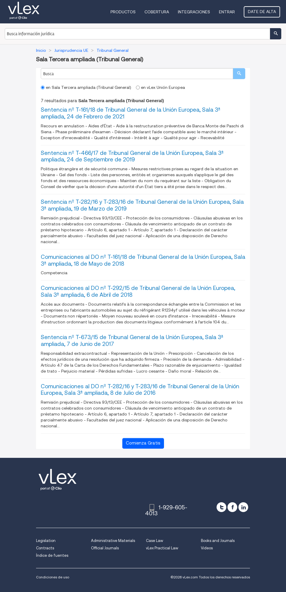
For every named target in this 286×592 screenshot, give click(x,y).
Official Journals (105, 548)
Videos (207, 548)
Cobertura (156, 11)
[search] (239, 73)
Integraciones (194, 11)
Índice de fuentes (52, 555)
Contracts (45, 548)
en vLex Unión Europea (160, 87)
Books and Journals (218, 540)
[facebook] (232, 507)
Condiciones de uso (52, 577)
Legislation (46, 540)
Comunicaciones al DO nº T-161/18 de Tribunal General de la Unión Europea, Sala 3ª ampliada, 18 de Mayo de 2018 (143, 260)
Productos (123, 11)
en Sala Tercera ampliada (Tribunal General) (86, 87)
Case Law (154, 540)
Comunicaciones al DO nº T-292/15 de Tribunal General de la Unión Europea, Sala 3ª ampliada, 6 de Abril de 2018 (138, 291)
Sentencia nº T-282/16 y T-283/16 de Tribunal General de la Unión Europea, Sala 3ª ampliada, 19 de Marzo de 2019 (142, 205)
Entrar (227, 11)
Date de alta (262, 11)
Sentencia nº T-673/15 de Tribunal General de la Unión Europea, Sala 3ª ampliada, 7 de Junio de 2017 (132, 340)
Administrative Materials (113, 540)
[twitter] (221, 507)
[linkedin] (243, 507)
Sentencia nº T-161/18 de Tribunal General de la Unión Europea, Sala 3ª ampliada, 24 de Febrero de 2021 (130, 113)
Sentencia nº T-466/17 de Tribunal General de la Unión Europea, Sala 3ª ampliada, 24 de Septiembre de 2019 (132, 156)
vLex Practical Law (162, 548)
